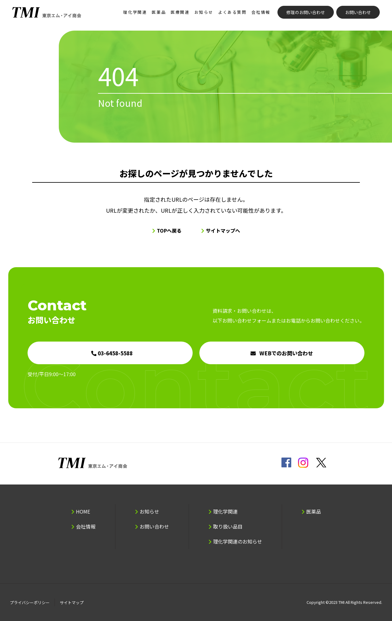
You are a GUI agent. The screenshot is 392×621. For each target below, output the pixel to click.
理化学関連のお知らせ (237, 541)
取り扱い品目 (228, 526)
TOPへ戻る (169, 230)
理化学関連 (135, 12)
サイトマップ (72, 602)
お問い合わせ (358, 12)
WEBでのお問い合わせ (286, 353)
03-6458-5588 (115, 353)
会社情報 (260, 12)
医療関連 (180, 12)
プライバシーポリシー (30, 602)
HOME (83, 511)
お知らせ (203, 12)
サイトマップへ (223, 230)
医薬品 (159, 12)
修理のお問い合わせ (305, 12)
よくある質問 (232, 12)
